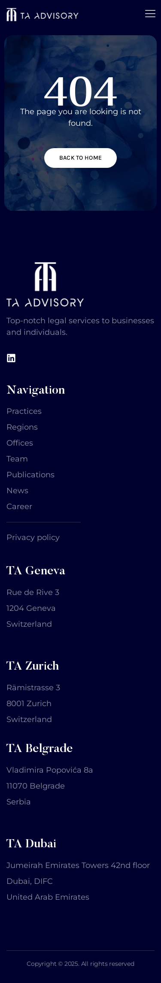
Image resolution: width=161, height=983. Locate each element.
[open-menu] (150, 14)
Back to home (80, 157)
